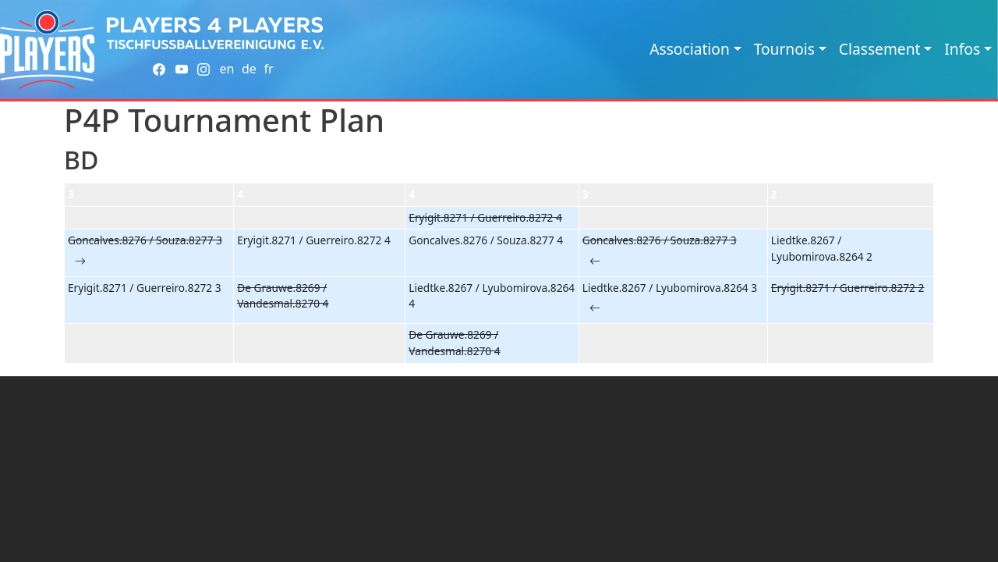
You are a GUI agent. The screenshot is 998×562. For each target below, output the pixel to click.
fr (268, 68)
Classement (880, 48)
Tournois (784, 48)
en (226, 68)
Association (689, 48)
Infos (962, 48)
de (249, 68)
